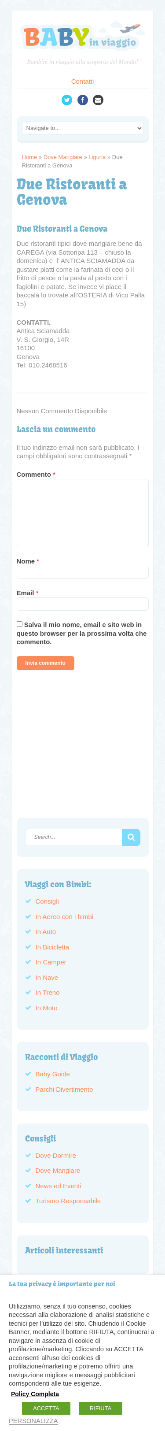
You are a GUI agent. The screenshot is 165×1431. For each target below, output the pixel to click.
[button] (131, 837)
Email (28, 593)
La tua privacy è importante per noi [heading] (62, 1284)
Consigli (47, 901)
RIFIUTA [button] (101, 1408)
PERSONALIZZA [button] (33, 1420)
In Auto (46, 931)
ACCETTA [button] (46, 1408)
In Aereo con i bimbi (65, 916)
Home (29, 157)
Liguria (97, 157)
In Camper (51, 962)
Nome (28, 561)
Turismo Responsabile (68, 1201)
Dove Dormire (56, 1155)
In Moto (47, 1008)
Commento (36, 474)
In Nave (47, 977)
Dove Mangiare (63, 157)
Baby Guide (53, 1074)
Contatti (82, 81)
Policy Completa (35, 1394)
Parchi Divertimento (64, 1089)
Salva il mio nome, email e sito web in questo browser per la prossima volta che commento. (82, 633)
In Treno (48, 992)
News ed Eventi (58, 1186)
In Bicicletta (53, 947)
